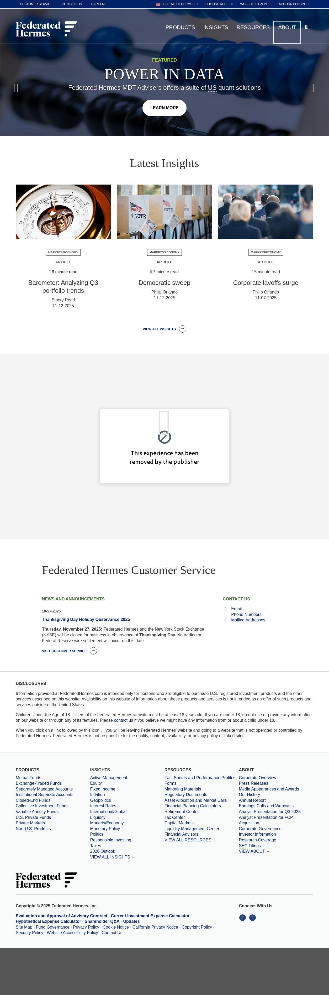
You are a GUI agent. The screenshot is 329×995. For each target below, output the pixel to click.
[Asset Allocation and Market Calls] (201, 800)
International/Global (108, 811)
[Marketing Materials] (201, 789)
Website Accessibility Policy (72, 932)
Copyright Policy (197, 927)
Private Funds (33, 817)
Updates (131, 921)
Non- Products (33, 829)
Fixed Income (102, 789)
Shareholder (102, 921)
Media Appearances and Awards (269, 789)
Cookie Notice (116, 927)
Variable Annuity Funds (37, 811)
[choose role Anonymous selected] (219, 4)
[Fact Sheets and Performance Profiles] (201, 778)
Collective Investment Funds (42, 806)
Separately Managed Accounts (44, 789)
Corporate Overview (257, 778)
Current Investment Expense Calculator (150, 916)
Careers (99, 4)
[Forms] (201, 783)
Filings (250, 846)
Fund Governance (53, 927)
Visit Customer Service (69, 651)
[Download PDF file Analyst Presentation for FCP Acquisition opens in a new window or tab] (276, 820)
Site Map (24, 927)
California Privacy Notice (155, 927)
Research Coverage (257, 840)
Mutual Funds (28, 778)
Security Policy (29, 932)
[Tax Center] (201, 817)
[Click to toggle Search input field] (306, 27)
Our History (249, 794)
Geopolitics (100, 800)
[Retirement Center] (201, 812)
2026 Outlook (102, 851)
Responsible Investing (110, 840)
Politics (96, 834)
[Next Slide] (312, 88)
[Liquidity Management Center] (201, 829)
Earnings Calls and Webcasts (266, 806)
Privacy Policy (86, 927)
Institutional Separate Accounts (44, 794)
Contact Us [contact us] (72, 4)
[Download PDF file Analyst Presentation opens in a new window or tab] (276, 812)
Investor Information (257, 834)
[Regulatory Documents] (201, 795)
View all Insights (164, 329)
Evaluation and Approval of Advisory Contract (61, 916)
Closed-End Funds (33, 800)
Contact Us (112, 932)
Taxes (95, 846)
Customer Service (36, 4)
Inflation (97, 794)
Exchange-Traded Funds (39, 783)
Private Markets (30, 823)
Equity (96, 783)
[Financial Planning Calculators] (201, 806)
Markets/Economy (107, 823)
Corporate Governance (260, 828)
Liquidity (97, 817)
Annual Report (252, 800)
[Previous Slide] (16, 88)
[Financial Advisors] (201, 834)
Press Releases (253, 783)
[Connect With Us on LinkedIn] (244, 917)
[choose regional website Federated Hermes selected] (177, 4)
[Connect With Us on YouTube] (253, 917)
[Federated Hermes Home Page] (46, 29)
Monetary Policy (105, 828)
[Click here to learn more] (164, 108)
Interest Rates (103, 806)
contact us (123, 720)
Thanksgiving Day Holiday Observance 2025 (86, 619)
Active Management (108, 778)
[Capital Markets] (201, 823)
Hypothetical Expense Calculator (48, 921)
